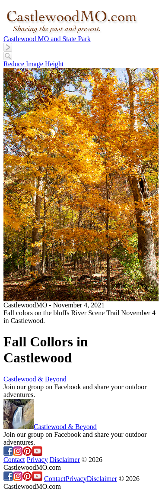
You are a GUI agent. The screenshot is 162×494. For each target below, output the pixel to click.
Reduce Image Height (33, 64)
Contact (14, 459)
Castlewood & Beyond (35, 379)
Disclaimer (65, 459)
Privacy (37, 459)
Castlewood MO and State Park (47, 38)
